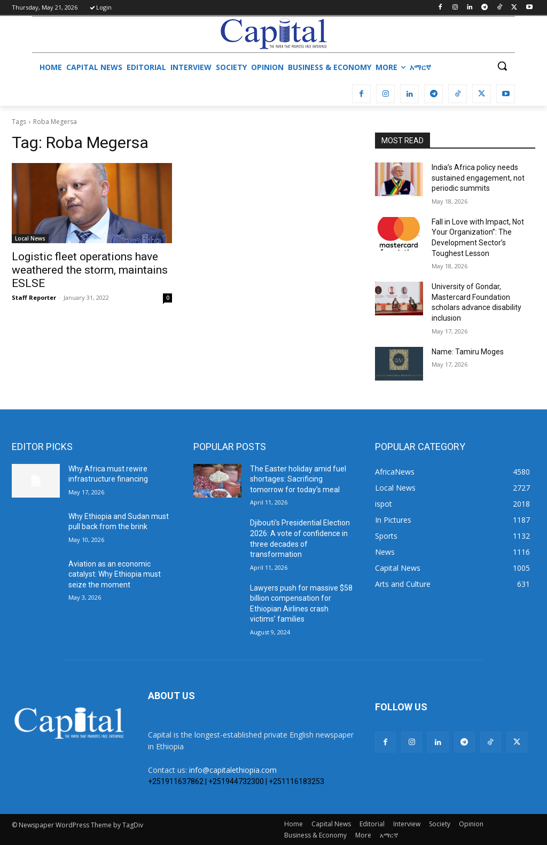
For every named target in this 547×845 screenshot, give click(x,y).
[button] (502, 66)
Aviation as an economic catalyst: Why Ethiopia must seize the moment (114, 574)
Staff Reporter (34, 297)
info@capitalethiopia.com (233, 770)
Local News (30, 238)
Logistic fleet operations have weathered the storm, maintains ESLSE (90, 270)
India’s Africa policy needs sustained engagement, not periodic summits (478, 177)
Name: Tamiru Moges (468, 351)
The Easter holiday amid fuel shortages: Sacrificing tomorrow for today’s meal (298, 479)
